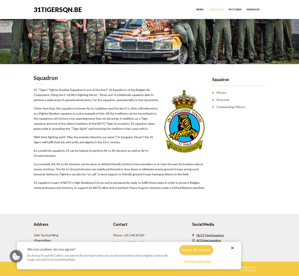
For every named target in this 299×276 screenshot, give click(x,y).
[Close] (232, 248)
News (200, 9)
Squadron (216, 9)
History (221, 92)
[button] (16, 256)
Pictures (235, 9)
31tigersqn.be (58, 9)
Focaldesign (249, 270)
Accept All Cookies (196, 250)
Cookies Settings (197, 261)
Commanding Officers (230, 107)
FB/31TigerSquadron (210, 235)
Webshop (253, 9)
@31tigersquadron (208, 240)
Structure (222, 99)
